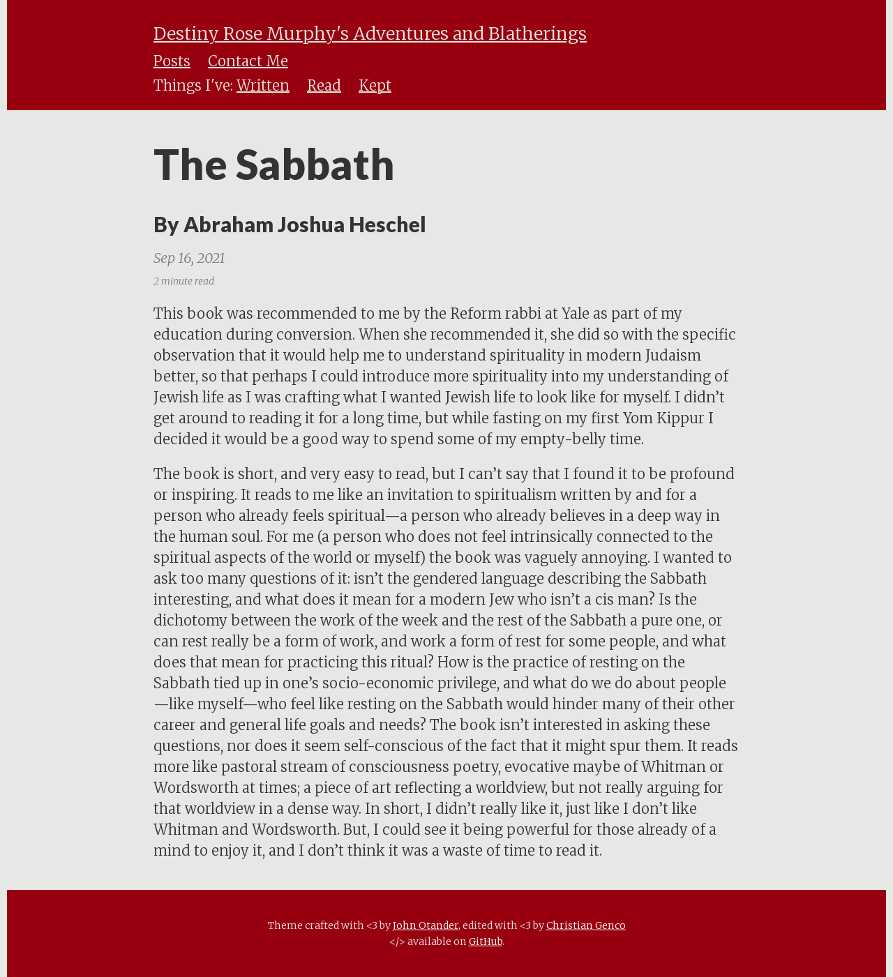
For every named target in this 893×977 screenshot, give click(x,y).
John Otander (425, 925)
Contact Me (248, 61)
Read (324, 85)
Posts (171, 61)
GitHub (485, 941)
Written (263, 85)
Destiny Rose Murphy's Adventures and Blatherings (370, 33)
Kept (375, 85)
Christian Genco (586, 925)
